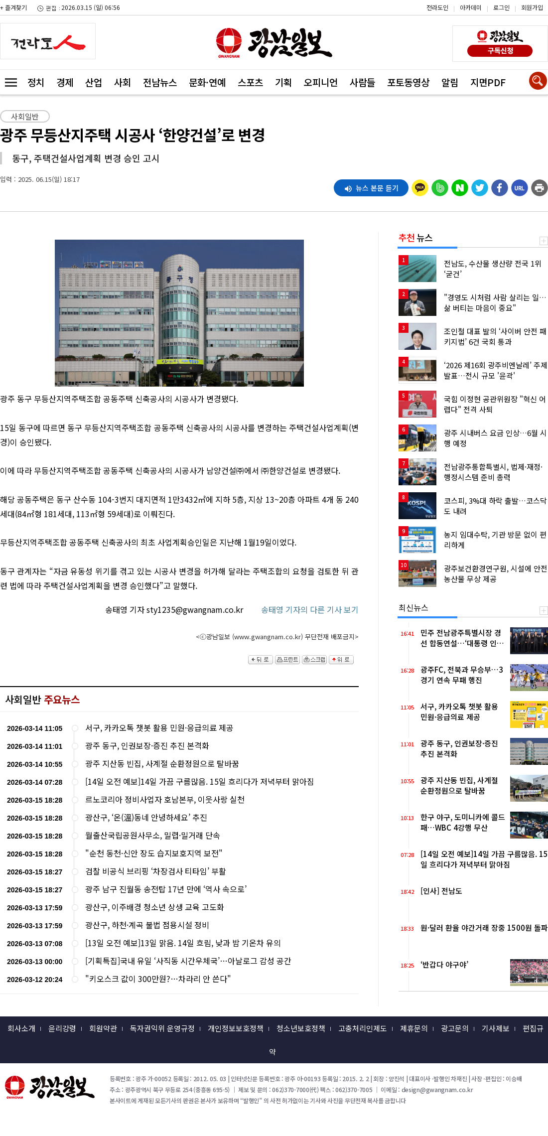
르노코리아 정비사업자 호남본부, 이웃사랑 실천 (165, 799)
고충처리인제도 (362, 1028)
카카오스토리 (463, 12)
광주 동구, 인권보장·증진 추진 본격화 (147, 745)
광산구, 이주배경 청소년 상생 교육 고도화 (154, 907)
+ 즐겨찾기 (13, 7)
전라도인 (437, 7)
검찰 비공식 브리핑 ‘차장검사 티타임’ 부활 (155, 871)
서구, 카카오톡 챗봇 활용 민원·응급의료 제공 (159, 727)
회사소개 (21, 1028)
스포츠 (250, 82)
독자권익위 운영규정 (162, 1028)
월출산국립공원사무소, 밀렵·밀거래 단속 (152, 835)
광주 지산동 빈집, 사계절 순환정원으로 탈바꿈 (162, 763)
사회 (122, 82)
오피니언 (321, 82)
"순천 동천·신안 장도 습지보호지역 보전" (154, 853)
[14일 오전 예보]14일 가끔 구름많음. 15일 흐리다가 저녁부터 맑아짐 (199, 781)
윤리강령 (62, 1028)
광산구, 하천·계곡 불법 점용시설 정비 (147, 925)
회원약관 (103, 1028)
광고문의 (455, 1028)
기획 (283, 82)
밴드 (463, 27)
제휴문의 (414, 1028)
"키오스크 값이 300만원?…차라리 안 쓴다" (158, 979)
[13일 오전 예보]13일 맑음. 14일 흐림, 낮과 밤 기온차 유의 (183, 943)
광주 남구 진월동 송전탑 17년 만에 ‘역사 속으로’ (166, 889)
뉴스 (415, 237)
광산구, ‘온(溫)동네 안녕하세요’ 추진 (146, 817)
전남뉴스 (160, 82)
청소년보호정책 (300, 1028)
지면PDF (488, 82)
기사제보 (496, 1028)
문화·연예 (207, 82)
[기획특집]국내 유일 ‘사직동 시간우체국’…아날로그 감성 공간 (188, 961)
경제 (64, 82)
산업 (93, 82)
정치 (35, 82)
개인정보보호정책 (236, 1028)
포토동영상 (408, 82)
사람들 (362, 82)
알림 (449, 82)
